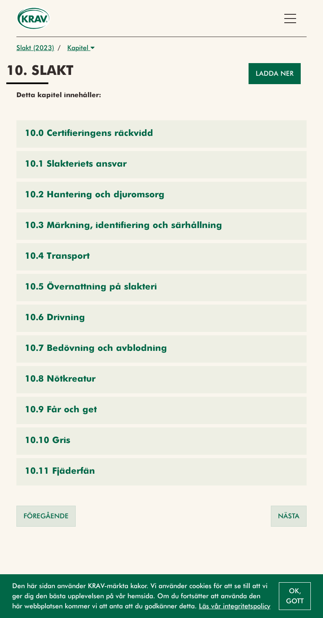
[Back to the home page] (33, 18)
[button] (161, 134)
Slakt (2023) (35, 48)
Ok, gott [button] (295, 596)
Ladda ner (275, 73)
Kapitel (81, 48)
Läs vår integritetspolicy (234, 606)
